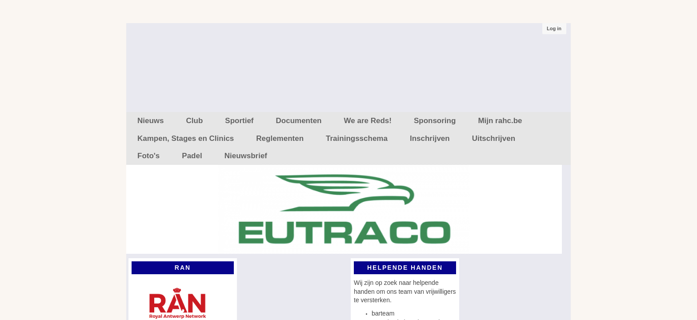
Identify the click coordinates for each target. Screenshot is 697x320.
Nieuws (150, 120)
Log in (554, 28)
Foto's (148, 156)
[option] (344, 211)
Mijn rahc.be (500, 120)
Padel (192, 156)
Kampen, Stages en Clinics (185, 138)
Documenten (299, 120)
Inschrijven (430, 138)
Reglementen (280, 138)
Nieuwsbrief (245, 156)
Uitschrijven (493, 138)
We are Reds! (368, 120)
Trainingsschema (357, 138)
